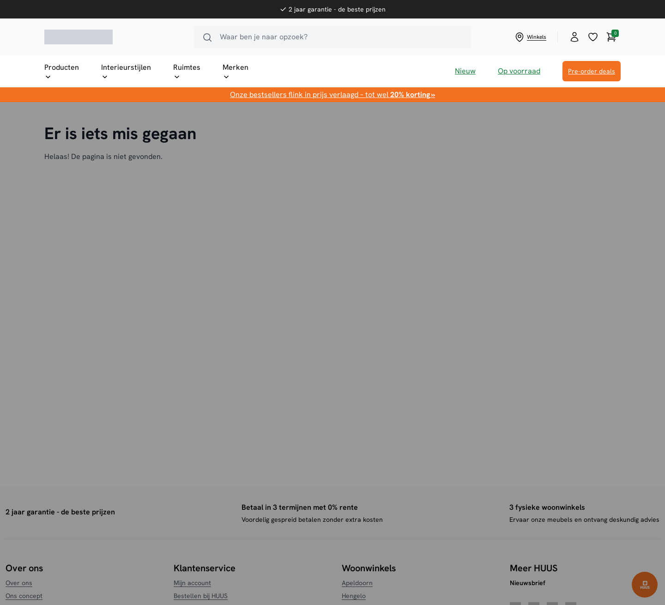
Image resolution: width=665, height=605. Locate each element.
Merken (235, 71)
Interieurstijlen (126, 71)
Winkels (530, 37)
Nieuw (465, 71)
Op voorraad (519, 71)
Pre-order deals (591, 71)
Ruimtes (186, 71)
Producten (61, 71)
